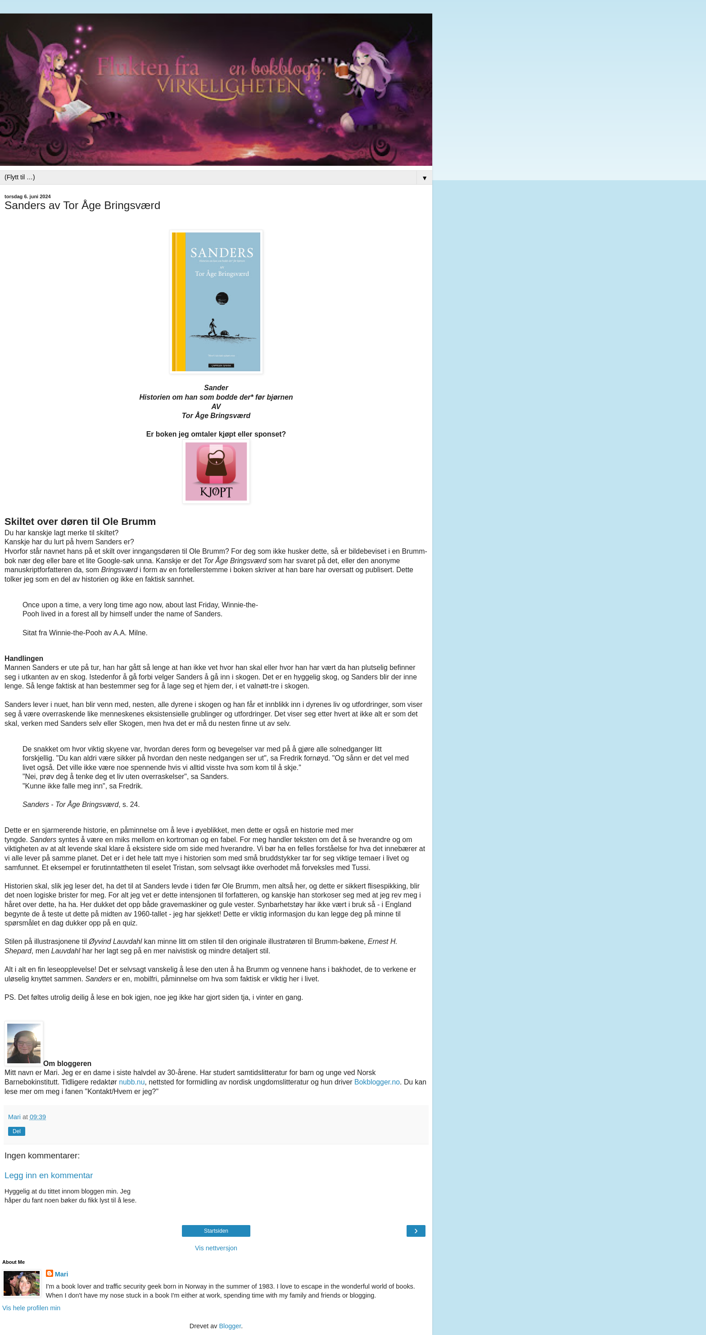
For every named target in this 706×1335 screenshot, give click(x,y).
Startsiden (216, 1231)
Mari (61, 1274)
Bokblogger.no (377, 1082)
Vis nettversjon (216, 1248)
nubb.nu (132, 1082)
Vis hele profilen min (31, 1308)
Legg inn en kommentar (49, 1175)
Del (17, 1131)
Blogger (230, 1326)
